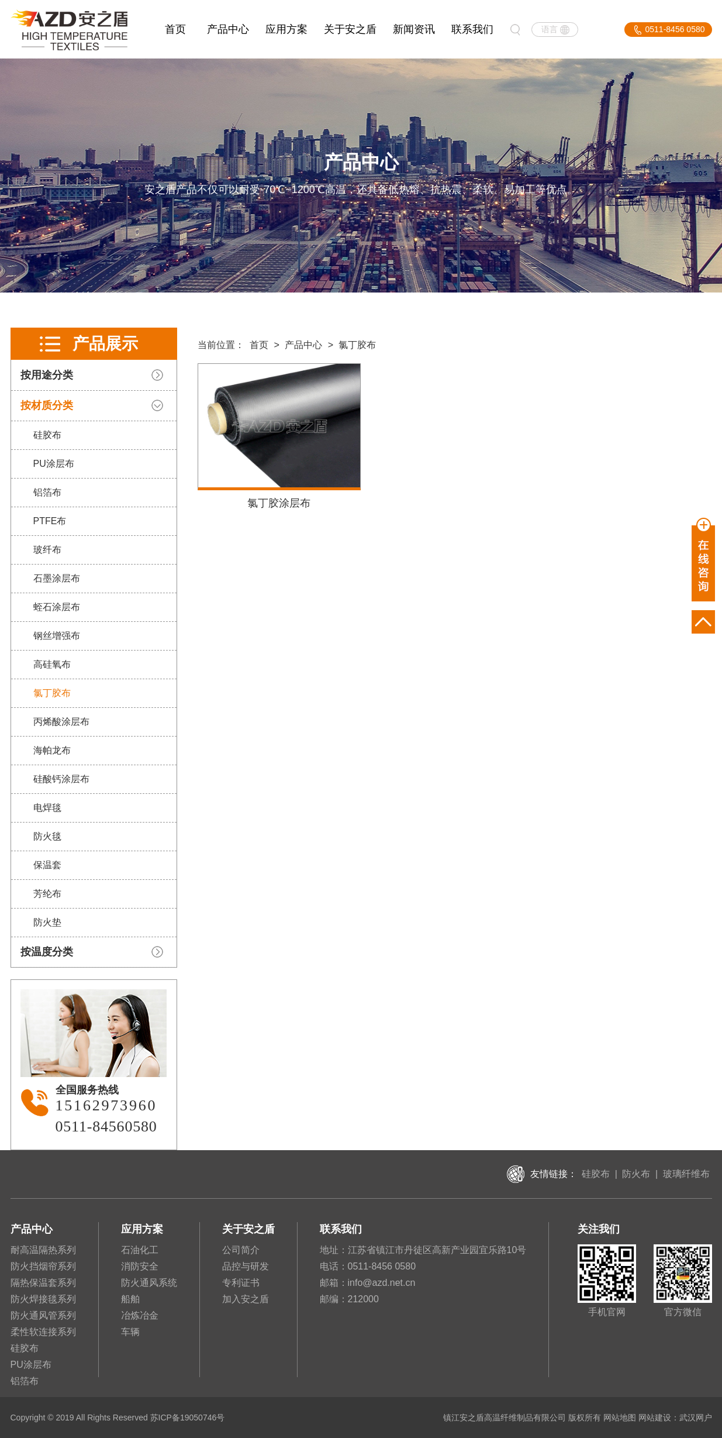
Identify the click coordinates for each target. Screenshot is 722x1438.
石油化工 (139, 1250)
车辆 (130, 1332)
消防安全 (139, 1266)
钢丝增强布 (55, 636)
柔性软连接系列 (43, 1332)
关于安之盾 (350, 29)
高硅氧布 (51, 664)
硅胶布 (46, 435)
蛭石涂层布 (55, 607)
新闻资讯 (414, 29)
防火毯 (46, 836)
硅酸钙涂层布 (60, 779)
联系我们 (472, 29)
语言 (549, 29)
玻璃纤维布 (686, 1174)
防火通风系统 (149, 1283)
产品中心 (228, 29)
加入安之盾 (245, 1299)
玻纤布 (46, 550)
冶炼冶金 (139, 1315)
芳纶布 (46, 894)
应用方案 (286, 29)
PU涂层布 (52, 464)
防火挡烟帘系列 (43, 1266)
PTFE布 (48, 521)
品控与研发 (245, 1266)
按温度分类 (45, 952)
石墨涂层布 (55, 578)
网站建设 (654, 1417)
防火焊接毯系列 (43, 1299)
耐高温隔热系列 (43, 1250)
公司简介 (241, 1250)
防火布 (636, 1174)
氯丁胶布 (51, 693)
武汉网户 (695, 1417)
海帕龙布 (51, 750)
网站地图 (619, 1417)
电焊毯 (46, 808)
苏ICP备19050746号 (187, 1417)
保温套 (46, 865)
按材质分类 (45, 405)
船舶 (130, 1299)
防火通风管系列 (43, 1315)
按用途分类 (45, 375)
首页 (175, 29)
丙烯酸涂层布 (60, 722)
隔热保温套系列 (43, 1283)
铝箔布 (46, 492)
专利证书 (241, 1283)
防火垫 (46, 922)
